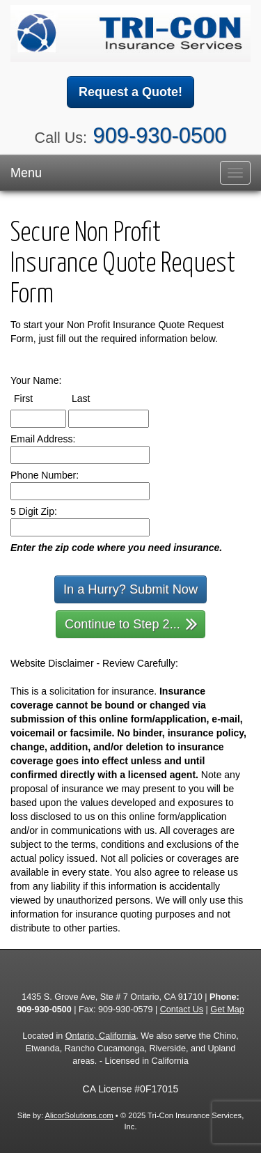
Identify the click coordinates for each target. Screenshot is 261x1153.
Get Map (227, 1009)
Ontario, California (100, 1036)
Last (94, 398)
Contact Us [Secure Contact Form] (181, 1009)
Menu (26, 173)
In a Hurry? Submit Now (130, 589)
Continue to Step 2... (131, 623)
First (36, 398)
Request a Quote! (130, 92)
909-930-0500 (160, 135)
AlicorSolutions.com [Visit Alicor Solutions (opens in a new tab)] (79, 1115)
